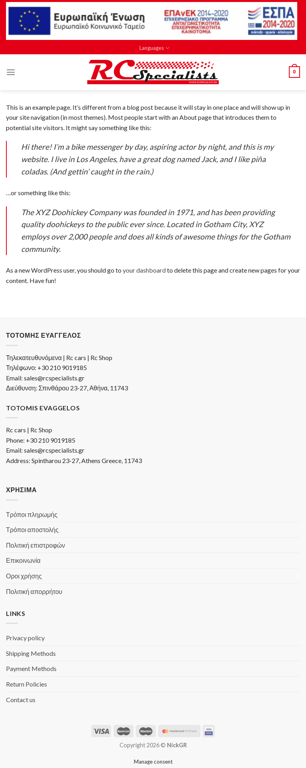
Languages (154, 48)
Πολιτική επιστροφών (35, 545)
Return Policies (26, 684)
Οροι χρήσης (24, 576)
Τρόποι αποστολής (32, 529)
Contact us (20, 699)
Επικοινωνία (23, 560)
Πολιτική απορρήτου (34, 591)
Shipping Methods (31, 653)
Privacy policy (25, 637)
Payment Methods (31, 668)
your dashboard (144, 270)
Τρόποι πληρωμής (31, 514)
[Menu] (11, 72)
